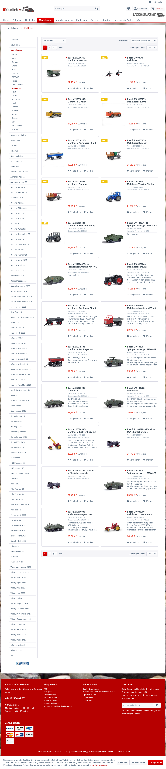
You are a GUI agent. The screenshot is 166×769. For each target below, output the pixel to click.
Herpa (14, 81)
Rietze (14, 114)
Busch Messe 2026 (19, 281)
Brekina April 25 (18, 203)
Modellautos (16, 50)
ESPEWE (15, 77)
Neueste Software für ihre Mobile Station (99, 692)
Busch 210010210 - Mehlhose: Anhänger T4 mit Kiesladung (82, 141)
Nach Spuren (16, 161)
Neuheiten (15, 45)
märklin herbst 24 (18, 343)
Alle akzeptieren (138, 762)
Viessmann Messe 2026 (21, 567)
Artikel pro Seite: (137, 47)
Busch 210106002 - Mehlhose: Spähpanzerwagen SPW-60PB (80, 389)
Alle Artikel (15, 166)
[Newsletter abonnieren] (157, 705)
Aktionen (14, 39)
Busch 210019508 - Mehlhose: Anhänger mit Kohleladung (80, 348)
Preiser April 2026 (18, 515)
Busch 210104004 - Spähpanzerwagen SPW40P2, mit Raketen (142, 348)
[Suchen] (96, 8)
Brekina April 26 (18, 265)
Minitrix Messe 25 (18, 452)
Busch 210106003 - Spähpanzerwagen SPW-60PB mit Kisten (80, 513)
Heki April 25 (16, 312)
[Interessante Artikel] (123, 20)
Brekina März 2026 (19, 260)
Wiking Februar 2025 (20, 572)
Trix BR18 (15, 546)
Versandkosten (76, 751)
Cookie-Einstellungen (91, 689)
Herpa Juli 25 (16, 426)
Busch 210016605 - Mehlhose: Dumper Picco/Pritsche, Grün (137, 141)
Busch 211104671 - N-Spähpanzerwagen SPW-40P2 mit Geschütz (142, 224)
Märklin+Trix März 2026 (21, 385)
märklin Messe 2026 (19, 379)
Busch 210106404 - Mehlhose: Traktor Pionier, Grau (81, 224)
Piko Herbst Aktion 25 (20, 504)
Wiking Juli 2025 (17, 598)
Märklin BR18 (16, 650)
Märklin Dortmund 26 (20, 400)
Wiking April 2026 (18, 640)
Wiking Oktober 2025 (20, 608)
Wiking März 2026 (18, 634)
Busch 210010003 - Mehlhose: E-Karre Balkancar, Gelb (77, 100)
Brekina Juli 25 (17, 223)
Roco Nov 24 (16, 520)
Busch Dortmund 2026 (20, 286)
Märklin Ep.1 (16, 395)
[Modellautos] (45, 20)
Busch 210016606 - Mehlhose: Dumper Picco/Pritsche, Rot (77, 182)
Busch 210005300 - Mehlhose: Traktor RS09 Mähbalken (139, 513)
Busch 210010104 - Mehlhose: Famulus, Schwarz (137, 265)
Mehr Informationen (99, 765)
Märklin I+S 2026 (18, 333)
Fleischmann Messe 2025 (21, 296)
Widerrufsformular (51, 697)
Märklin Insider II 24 (19, 348)
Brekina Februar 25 (19, 192)
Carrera (14, 145)
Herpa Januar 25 (18, 416)
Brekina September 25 (20, 234)
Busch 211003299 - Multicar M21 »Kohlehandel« (141, 430)
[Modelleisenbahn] (64, 20)
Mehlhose (16, 88)
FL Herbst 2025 (17, 197)
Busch (14, 69)
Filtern (48, 40)
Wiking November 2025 (21, 614)
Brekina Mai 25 (17, 213)
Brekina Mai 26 (17, 270)
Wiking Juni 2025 (18, 593)
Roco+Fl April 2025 (18, 536)
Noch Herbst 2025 (18, 405)
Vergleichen (74, 88)
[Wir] (138, 20)
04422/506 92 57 (15, 698)
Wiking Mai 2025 (18, 588)
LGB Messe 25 (17, 457)
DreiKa (15, 73)
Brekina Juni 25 (17, 218)
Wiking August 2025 (19, 603)
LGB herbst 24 (17, 562)
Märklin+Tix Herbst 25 (20, 374)
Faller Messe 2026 (18, 307)
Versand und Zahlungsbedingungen (58, 706)
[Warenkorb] (157, 8)
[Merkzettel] (128, 8)
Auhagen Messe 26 (19, 182)
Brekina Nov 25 (17, 239)
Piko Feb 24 (15, 483)
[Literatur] (106, 20)
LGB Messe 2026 (18, 463)
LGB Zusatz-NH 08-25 (20, 473)
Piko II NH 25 (16, 510)
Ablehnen (122, 762)
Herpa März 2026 (18, 442)
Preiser (15, 110)
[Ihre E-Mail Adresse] (137, 705)
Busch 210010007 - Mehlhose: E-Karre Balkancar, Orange (137, 100)
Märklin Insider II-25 (19, 359)
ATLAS (14, 54)
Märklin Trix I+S (17, 327)
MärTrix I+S (15, 322)
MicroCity (16, 99)
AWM (14, 58)
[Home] (6, 20)
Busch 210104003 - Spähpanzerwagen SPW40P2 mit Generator (141, 471)
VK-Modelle (17, 125)
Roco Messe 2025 (18, 525)
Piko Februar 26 (17, 494)
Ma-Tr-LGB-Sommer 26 (20, 390)
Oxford (15, 106)
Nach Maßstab (17, 156)
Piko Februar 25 (17, 489)
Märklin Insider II (18, 645)
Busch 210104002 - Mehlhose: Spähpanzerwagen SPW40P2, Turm (142, 389)
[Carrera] (94, 20)
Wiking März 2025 (18, 577)
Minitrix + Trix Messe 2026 (22, 317)
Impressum (87, 700)
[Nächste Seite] (49, 48)
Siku (14, 122)
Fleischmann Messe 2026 (21, 301)
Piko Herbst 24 (17, 499)
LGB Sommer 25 (17, 468)
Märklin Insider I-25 (19, 353)
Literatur (14, 151)
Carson (15, 62)
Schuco (15, 118)
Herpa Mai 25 (16, 421)
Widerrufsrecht (50, 694)
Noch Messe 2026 (18, 411)
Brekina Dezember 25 (20, 244)
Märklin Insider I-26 (19, 364)
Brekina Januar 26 (18, 249)
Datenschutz (88, 697)
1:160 (15, 95)
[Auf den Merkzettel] (89, 88)
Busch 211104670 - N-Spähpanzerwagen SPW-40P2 (82, 265)
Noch (14, 103)
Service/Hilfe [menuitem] (156, 2)
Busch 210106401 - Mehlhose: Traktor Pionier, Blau (141, 182)
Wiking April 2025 (18, 582)
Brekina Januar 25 (18, 187)
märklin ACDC (17, 338)
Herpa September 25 (20, 431)
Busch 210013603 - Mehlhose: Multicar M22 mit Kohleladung (141, 306)
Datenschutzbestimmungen (145, 710)
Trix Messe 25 (17, 478)
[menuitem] (76, 8)
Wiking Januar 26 (18, 624)
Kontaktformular (50, 700)
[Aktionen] (17, 20)
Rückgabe (48, 692)
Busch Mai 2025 (17, 275)
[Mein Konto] (141, 8)
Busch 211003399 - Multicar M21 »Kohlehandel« (81, 471)
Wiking (15, 129)
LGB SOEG (15, 556)
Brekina (15, 66)
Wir (12, 655)
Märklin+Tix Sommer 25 (21, 369)
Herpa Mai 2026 (17, 447)
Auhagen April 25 (18, 177)
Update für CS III (89, 694)
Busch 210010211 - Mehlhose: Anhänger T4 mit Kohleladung (82, 306)
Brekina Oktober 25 (19, 208)
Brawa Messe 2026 (19, 291)
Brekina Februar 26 (19, 255)
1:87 (14, 92)
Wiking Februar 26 (18, 629)
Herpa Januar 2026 (19, 437)
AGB (45, 689)
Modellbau (15, 140)
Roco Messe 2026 (18, 530)
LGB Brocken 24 (17, 551)
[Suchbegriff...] (76, 8)
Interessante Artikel (19, 171)
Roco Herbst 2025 (18, 541)
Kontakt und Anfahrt (52, 703)
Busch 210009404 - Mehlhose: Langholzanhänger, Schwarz (142, 59)
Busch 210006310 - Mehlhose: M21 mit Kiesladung (77, 59)
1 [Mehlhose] (44, 47)
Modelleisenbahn (18, 135)
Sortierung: (124, 40)
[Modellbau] (81, 20)
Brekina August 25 (18, 229)
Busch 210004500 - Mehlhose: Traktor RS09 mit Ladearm (82, 430)
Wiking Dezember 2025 (21, 619)
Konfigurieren (156, 762)
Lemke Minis (17, 84)
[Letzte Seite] (54, 48)
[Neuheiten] (30, 20)
